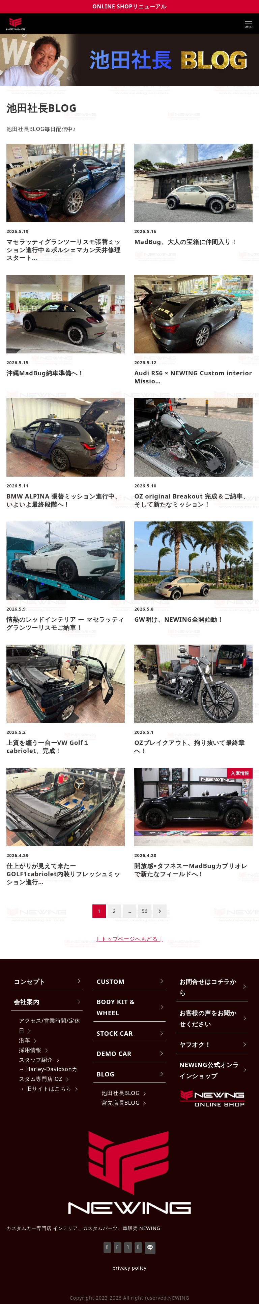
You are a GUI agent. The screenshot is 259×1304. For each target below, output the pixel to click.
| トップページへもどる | (129, 938)
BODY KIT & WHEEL (116, 1007)
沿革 (24, 1040)
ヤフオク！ (195, 1044)
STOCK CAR (115, 1033)
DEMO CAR (114, 1053)
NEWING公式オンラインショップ (209, 1070)
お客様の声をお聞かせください (207, 1018)
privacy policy (129, 1268)
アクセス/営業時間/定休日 (49, 1025)
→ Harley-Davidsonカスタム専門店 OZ (48, 1074)
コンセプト (30, 981)
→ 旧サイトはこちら (45, 1088)
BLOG (106, 1074)
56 (145, 911)
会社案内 (26, 1001)
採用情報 (30, 1050)
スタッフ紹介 (36, 1059)
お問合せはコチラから (207, 987)
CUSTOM (111, 981)
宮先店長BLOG (121, 1102)
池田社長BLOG (121, 1093)
